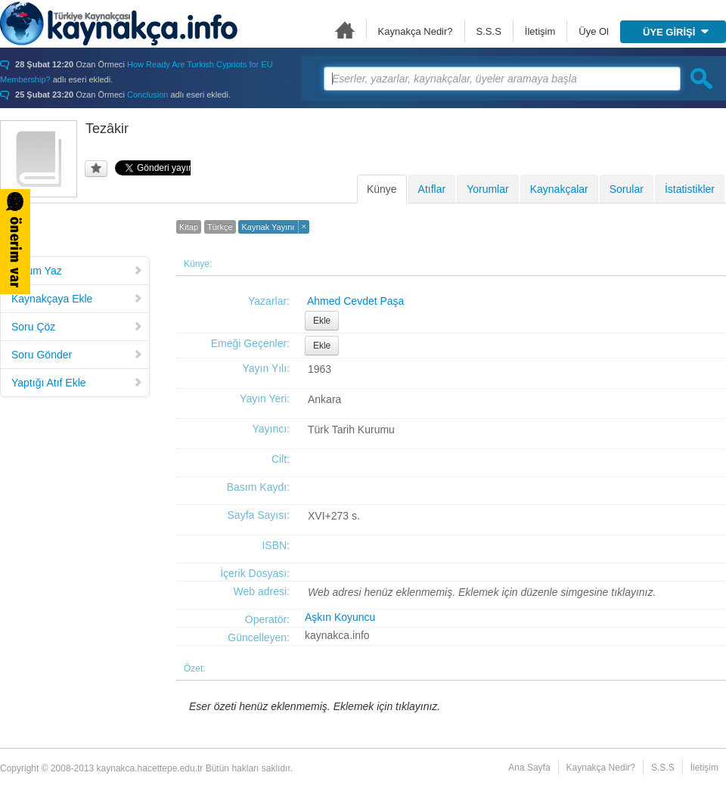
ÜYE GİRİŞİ (676, 32)
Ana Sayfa (345, 30)
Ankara (324, 399)
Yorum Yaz (77, 271)
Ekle (321, 320)
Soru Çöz (77, 327)
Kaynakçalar (559, 189)
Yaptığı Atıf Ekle (77, 383)
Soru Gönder (77, 355)
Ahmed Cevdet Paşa (355, 301)
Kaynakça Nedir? (415, 31)
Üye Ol (594, 31)
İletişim (540, 31)
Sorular (627, 189)
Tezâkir (107, 128)
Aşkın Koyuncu (340, 617)
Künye (382, 189)
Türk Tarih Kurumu (351, 429)
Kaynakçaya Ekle (77, 299)
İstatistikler (690, 189)
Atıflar (432, 189)
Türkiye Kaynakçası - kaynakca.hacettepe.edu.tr (118, 23)
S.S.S (488, 31)
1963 (319, 369)
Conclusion (147, 94)
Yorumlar (488, 189)
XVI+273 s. (334, 516)
